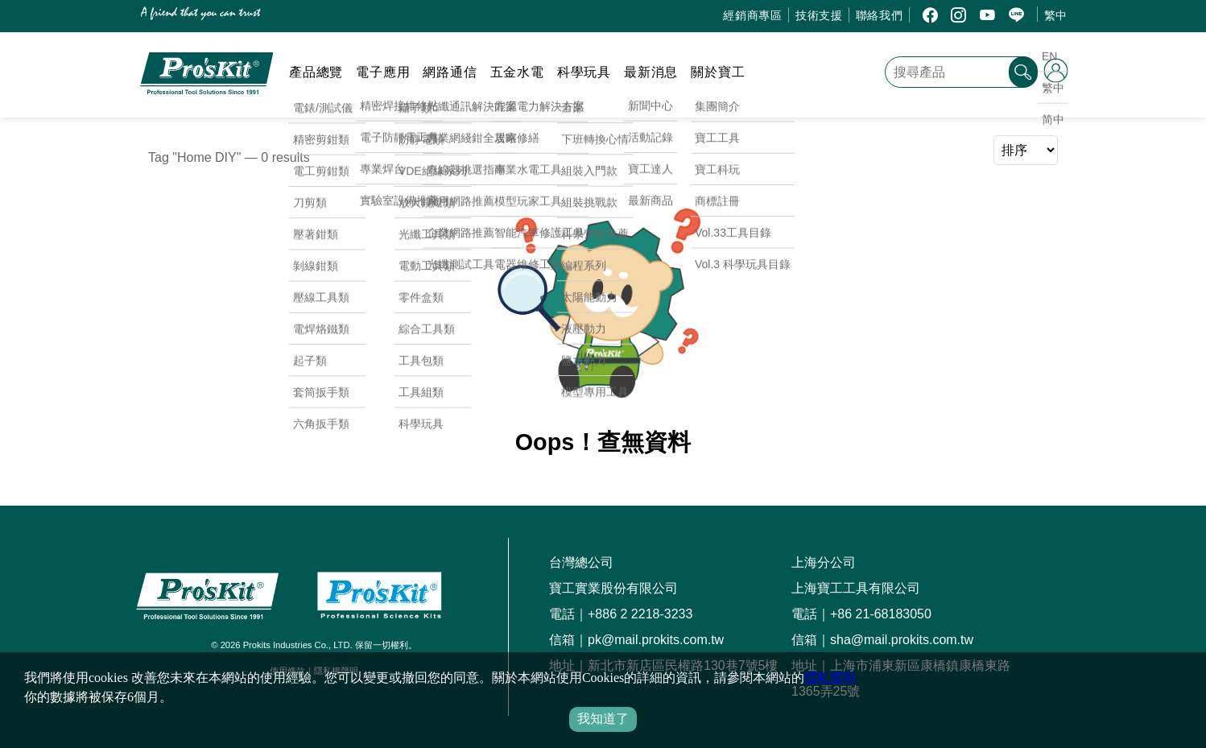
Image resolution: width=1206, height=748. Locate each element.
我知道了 (603, 718)
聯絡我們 (879, 15)
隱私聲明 (830, 677)
